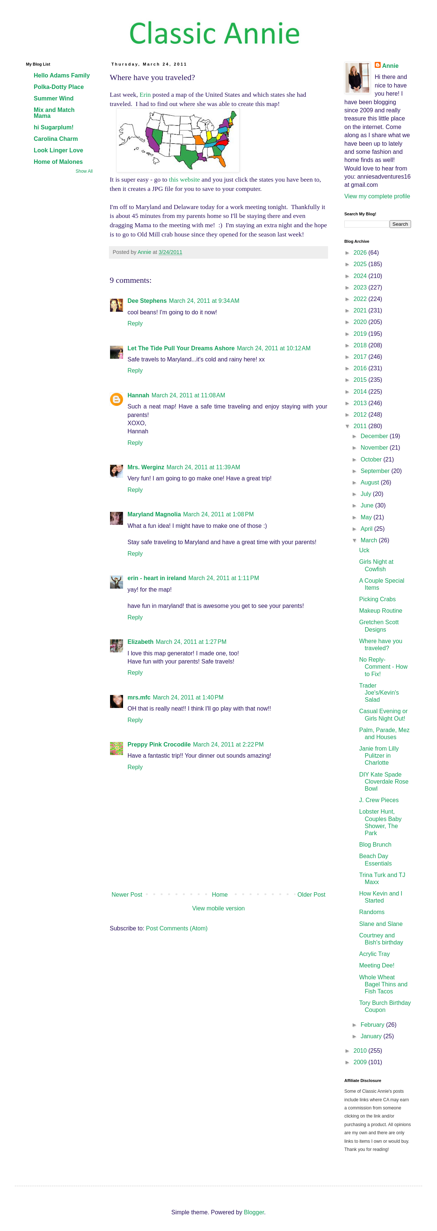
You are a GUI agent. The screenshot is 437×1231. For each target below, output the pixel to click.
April (367, 529)
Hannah (138, 395)
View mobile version (218, 908)
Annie (390, 66)
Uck (364, 550)
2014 (361, 391)
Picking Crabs (377, 599)
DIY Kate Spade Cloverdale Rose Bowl (383, 781)
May (367, 517)
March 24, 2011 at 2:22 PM (228, 744)
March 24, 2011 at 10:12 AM (274, 348)
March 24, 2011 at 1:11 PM (223, 578)
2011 (361, 426)
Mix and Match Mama (54, 113)
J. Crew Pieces (379, 800)
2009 (361, 1062)
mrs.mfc (139, 697)
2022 (361, 299)
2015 (361, 380)
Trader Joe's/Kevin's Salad (379, 692)
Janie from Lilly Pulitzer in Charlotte (379, 755)
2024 (361, 276)
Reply (135, 323)
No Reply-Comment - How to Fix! (383, 666)
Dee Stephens (147, 301)
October (372, 459)
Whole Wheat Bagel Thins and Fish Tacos (383, 984)
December (375, 436)
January (372, 1036)
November (375, 447)
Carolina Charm (56, 139)
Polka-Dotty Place (59, 87)
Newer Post (127, 894)
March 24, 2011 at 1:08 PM (218, 514)
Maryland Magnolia (154, 514)
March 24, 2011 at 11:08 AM (188, 395)
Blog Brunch (375, 844)
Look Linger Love (58, 150)
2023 (361, 287)
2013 (361, 403)
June (368, 505)
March (370, 540)
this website (184, 179)
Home (220, 894)
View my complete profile (377, 196)
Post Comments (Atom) (177, 928)
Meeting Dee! (376, 965)
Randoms (371, 912)
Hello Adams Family (62, 75)
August (371, 482)
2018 (361, 345)
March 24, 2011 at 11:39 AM (203, 467)
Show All (84, 171)
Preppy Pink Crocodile (159, 744)
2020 (361, 322)
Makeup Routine (381, 611)
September (376, 471)
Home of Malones (58, 162)
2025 (361, 264)
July (367, 494)
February (373, 1025)
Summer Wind (53, 98)
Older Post (311, 894)
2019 (361, 334)
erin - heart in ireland (157, 578)
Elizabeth (140, 642)
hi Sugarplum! (54, 127)
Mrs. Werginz (146, 467)
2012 (361, 414)
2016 (361, 368)
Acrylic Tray (374, 954)
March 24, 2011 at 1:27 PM (191, 642)
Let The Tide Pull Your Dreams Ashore (181, 348)
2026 (361, 252)
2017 (361, 357)
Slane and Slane (381, 924)
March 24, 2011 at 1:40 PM (188, 697)
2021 (361, 310)
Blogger (254, 1212)
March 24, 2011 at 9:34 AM (204, 301)
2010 (361, 1051)
